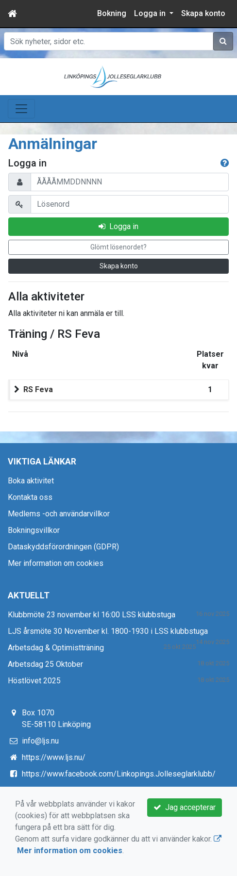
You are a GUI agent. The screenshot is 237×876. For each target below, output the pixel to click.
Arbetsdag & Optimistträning (56, 647)
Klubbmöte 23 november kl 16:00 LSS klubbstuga (91, 614)
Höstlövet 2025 (34, 680)
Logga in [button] (151, 13)
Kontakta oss (30, 497)
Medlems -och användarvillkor (59, 513)
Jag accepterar (184, 807)
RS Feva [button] (38, 389)
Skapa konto (203, 13)
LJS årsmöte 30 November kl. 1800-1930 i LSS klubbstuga (108, 631)
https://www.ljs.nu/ (53, 757)
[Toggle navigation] (21, 108)
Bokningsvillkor (34, 530)
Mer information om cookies (55, 563)
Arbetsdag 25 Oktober (45, 664)
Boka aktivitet (31, 480)
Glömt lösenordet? (118, 247)
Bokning (111, 13)
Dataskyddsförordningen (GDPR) (63, 546)
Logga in (118, 226)
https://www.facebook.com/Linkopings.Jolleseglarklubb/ (119, 773)
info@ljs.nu (40, 740)
